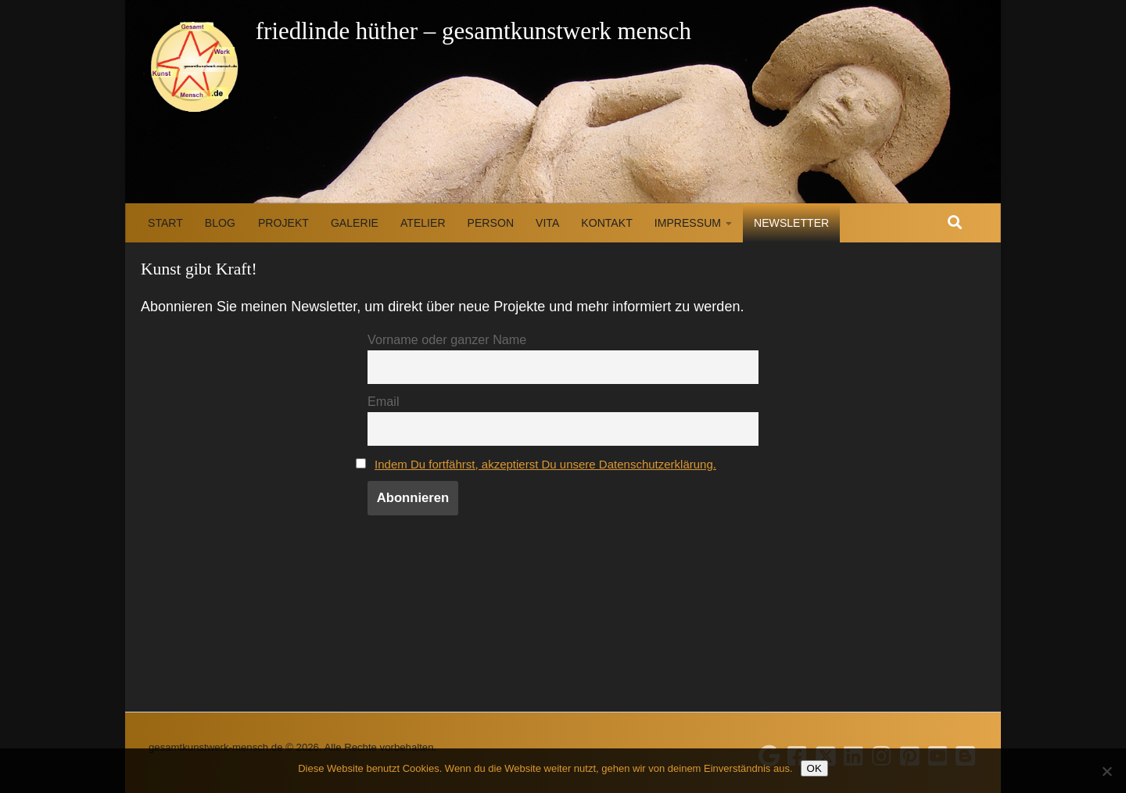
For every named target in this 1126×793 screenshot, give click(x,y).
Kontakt (606, 223)
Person (491, 223)
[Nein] (1106, 771)
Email (383, 403)
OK (814, 768)
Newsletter (791, 223)
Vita (547, 223)
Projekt (283, 223)
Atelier (423, 223)
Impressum (687, 223)
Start (165, 223)
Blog (220, 223)
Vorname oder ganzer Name (447, 339)
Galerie (354, 223)
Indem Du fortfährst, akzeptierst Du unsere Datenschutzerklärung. (559, 468)
